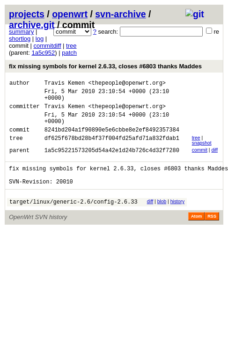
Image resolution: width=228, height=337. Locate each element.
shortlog (19, 38)
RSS (211, 233)
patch (69, 52)
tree (71, 45)
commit (199, 159)
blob (162, 217)
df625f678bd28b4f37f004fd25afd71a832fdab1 (111, 149)
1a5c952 (43, 52)
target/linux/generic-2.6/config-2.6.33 (73, 218)
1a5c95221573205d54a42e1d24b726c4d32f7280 (111, 161)
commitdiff (47, 45)
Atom (196, 233)
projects (26, 14)
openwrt (70, 14)
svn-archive (120, 14)
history (177, 217)
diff (214, 159)
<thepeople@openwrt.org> (127, 84)
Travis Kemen (64, 84)
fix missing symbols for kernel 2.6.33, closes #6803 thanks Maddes (105, 66)
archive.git (32, 25)
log (40, 38)
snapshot (202, 152)
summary (21, 31)
